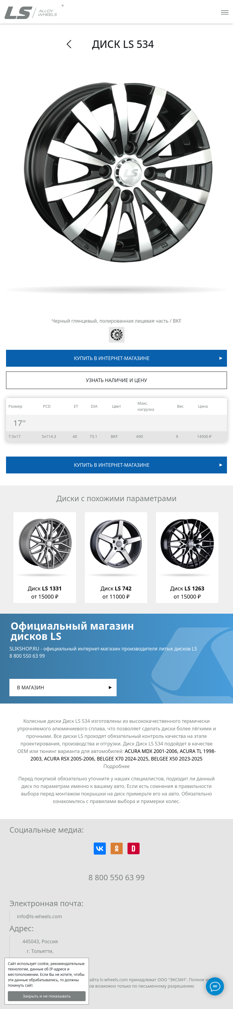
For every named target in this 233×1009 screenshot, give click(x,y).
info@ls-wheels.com (39, 916)
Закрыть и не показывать (47, 996)
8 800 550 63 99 (116, 877)
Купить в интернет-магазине (112, 358)
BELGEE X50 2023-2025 (177, 758)
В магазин (30, 687)
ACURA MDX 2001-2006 (152, 751)
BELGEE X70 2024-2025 (124, 758)
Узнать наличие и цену (116, 380)
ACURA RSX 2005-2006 (70, 758)
